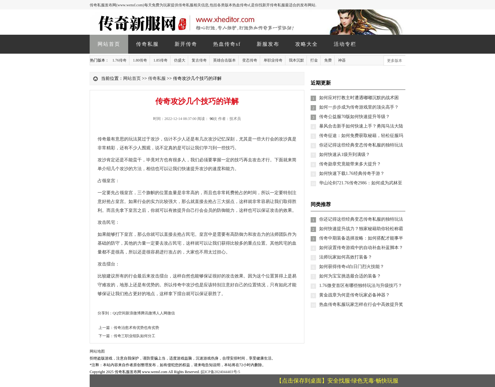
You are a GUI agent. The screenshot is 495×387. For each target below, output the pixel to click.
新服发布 (268, 44)
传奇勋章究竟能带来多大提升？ (350, 164)
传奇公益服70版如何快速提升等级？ (354, 116)
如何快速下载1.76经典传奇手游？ (352, 173)
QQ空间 (119, 313)
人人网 (161, 313)
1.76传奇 (119, 60)
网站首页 (109, 44)
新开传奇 (186, 44)
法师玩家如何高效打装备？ (345, 257)
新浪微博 (133, 313)
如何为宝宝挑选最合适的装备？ (350, 276)
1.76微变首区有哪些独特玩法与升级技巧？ (360, 285)
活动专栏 (345, 44)
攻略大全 (306, 44)
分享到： (105, 313)
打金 (314, 60)
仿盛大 (179, 60)
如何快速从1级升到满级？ (344, 154)
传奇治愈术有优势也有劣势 (136, 327)
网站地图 (97, 351)
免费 (328, 60)
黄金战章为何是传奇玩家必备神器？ (354, 295)
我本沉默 (296, 60)
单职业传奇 (273, 60)
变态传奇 (249, 60)
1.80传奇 (140, 60)
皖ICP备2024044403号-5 (220, 372)
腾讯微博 (148, 313)
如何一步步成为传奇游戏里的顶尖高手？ (359, 107)
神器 (342, 60)
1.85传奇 (160, 60)
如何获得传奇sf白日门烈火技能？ (351, 266)
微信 (171, 313)
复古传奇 (199, 60)
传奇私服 (147, 44)
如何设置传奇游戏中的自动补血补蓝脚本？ (361, 247)
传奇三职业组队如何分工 (134, 336)
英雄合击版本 (224, 60)
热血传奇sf (227, 44)
